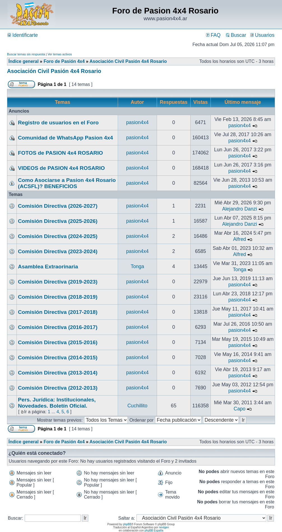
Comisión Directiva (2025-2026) (58, 221)
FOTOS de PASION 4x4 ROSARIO (60, 153)
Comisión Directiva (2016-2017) (58, 327)
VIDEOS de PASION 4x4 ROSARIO (61, 168)
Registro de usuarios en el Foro (58, 122)
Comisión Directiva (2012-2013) (58, 388)
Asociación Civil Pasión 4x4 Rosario (128, 61)
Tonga (137, 266)
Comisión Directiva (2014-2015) (58, 357)
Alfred (239, 239)
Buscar (236, 35)
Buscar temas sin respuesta (26, 54)
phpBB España (154, 530)
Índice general (23, 61)
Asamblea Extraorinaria (48, 267)
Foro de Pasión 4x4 (64, 61)
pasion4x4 (137, 122)
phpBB (127, 524)
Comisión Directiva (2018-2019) (58, 297)
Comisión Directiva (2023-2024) (58, 251)
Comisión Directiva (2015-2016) (58, 342)
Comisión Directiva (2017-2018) (58, 312)
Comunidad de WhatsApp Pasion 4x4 (65, 138)
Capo (240, 409)
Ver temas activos (60, 54)
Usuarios (262, 35)
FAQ (213, 35)
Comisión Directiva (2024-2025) (58, 236)
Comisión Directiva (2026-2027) (58, 206)
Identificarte (23, 35)
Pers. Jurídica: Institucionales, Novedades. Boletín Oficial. (57, 403)
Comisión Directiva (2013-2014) (58, 373)
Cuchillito (137, 405)
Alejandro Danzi (239, 209)
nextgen (164, 527)
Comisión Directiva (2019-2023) (58, 282)
